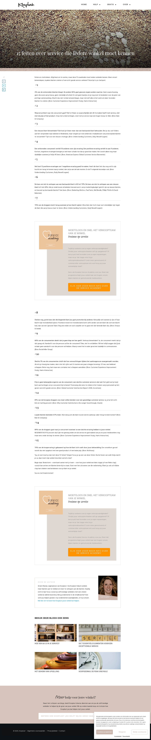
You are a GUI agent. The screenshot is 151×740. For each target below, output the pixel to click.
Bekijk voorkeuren (139, 732)
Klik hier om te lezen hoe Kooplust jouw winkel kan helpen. (58, 600)
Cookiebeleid (117, 736)
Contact (62, 731)
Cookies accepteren (104, 732)
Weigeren (122, 732)
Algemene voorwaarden (36, 731)
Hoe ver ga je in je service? (56, 637)
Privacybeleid (126, 736)
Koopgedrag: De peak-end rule (100, 663)
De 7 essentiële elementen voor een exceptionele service (100, 637)
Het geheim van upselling (56, 663)
